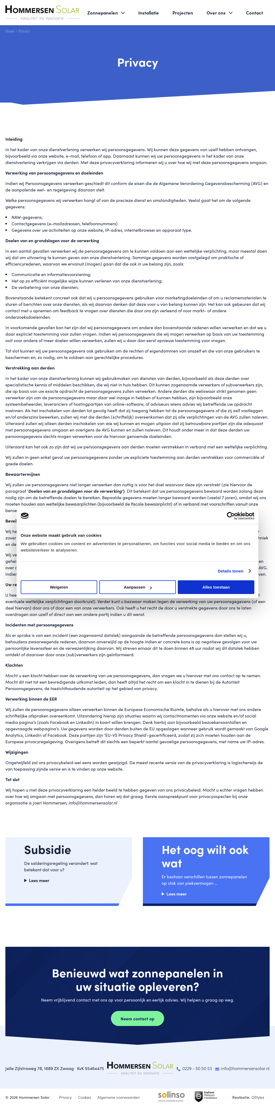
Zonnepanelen (102, 12)
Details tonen (230, 571)
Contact (254, 12)
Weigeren (59, 587)
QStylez (257, 1097)
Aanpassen (138, 587)
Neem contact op (137, 1018)
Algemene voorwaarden (118, 1097)
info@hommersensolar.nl (245, 1068)
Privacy (65, 1097)
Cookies (84, 1097)
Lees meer (39, 880)
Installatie (148, 12)
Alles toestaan (216, 587)
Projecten (182, 12)
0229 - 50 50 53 (197, 1068)
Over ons (216, 12)
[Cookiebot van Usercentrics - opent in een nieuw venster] (230, 516)
